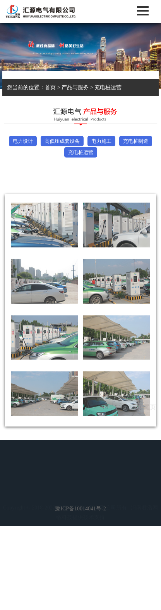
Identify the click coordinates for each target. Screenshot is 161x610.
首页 (50, 87)
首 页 (19, 491)
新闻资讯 (73, 491)
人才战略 (66, 500)
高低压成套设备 (62, 141)
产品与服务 (75, 87)
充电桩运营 (108, 87)
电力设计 (23, 141)
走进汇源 (44, 491)
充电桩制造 (135, 141)
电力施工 (101, 141)
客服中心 (137, 491)
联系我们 (95, 500)
